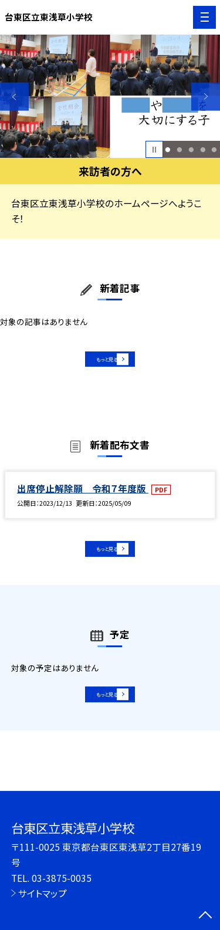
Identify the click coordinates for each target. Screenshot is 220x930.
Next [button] (205, 96)
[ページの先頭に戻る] (205, 916)
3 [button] (191, 150)
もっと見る (104, 364)
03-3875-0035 (62, 877)
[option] (110, 96)
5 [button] (214, 150)
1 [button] (168, 150)
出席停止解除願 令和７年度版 (82, 498)
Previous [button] (14, 96)
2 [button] (179, 150)
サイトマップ (42, 893)
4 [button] (202, 150)
